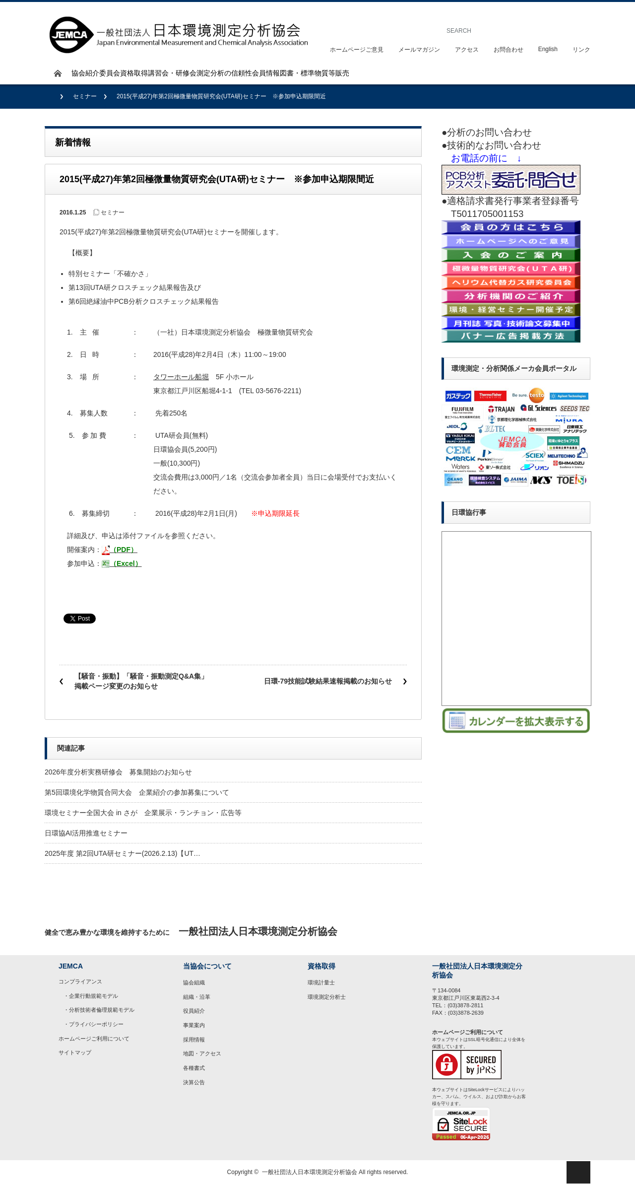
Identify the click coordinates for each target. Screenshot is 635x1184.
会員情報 (266, 73)
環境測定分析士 (327, 997)
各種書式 (194, 1068)
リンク (581, 49)
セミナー (85, 96)
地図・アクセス (202, 1053)
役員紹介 (194, 1011)
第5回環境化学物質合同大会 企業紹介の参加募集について (137, 792)
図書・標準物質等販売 (314, 73)
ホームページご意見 (356, 49)
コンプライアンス (80, 981)
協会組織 (194, 982)
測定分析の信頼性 (224, 73)
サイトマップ (75, 1052)
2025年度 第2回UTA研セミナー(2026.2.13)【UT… (122, 853)
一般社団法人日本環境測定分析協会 (309, 1172)
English (548, 49)
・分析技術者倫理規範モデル (99, 1010)
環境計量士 (321, 982)
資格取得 (134, 73)
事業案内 (194, 1025)
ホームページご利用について (94, 1039)
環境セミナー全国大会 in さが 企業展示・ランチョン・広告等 (143, 813)
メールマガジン (419, 49)
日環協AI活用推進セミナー (86, 833)
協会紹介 (85, 73)
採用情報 (194, 1040)
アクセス (467, 49)
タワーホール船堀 (181, 377)
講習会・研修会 (172, 73)
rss (578, 931)
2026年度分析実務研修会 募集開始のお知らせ (118, 772)
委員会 (109, 73)
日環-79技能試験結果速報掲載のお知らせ (328, 681)
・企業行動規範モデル (91, 996)
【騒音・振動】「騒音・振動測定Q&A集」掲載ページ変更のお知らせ (141, 681)
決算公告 (194, 1082)
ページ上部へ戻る (578, 1172)
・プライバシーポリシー (94, 1024)
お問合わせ (508, 49)
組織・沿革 (196, 997)
